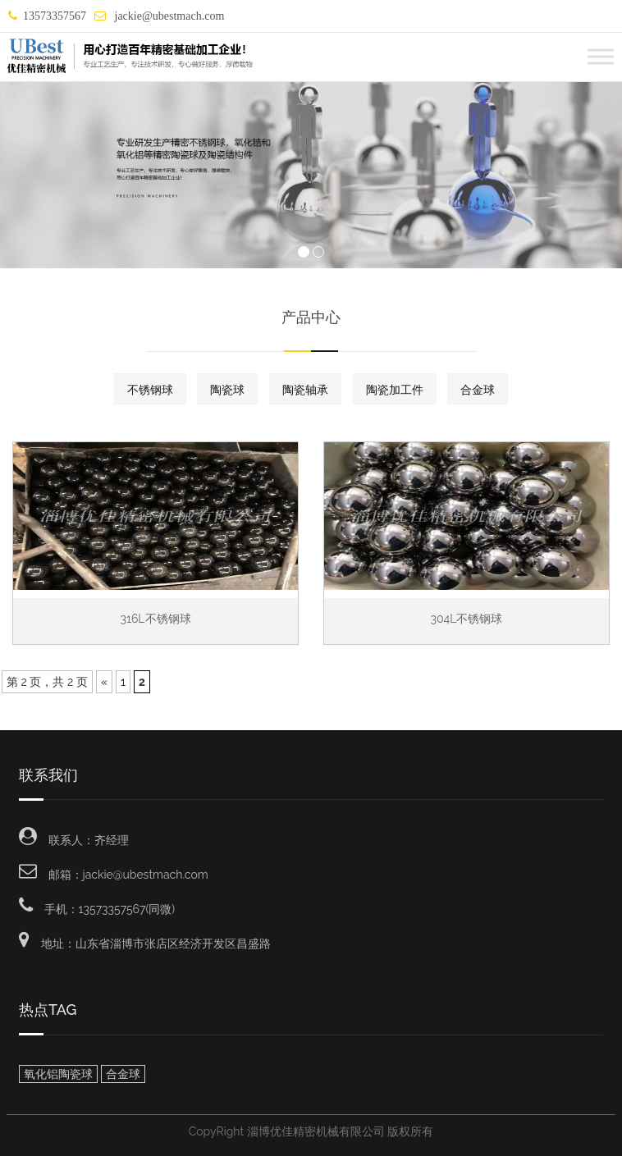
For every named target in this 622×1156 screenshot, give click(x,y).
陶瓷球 (227, 389)
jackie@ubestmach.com (168, 16)
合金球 (477, 389)
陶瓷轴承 (305, 389)
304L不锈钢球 (467, 618)
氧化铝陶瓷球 (58, 1074)
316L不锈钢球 (155, 618)
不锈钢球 (150, 389)
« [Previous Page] (104, 681)
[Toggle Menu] (601, 56)
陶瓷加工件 (394, 389)
